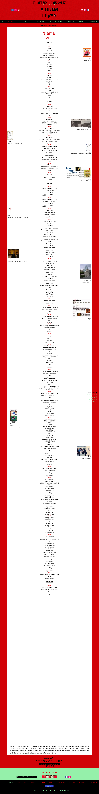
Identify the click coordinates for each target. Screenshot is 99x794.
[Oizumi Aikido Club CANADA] (27, 777)
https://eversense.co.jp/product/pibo (49, 57)
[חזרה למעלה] (49, 786)
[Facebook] (12, 10)
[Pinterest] (19, 10)
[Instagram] (15, 10)
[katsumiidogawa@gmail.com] (49, 764)
